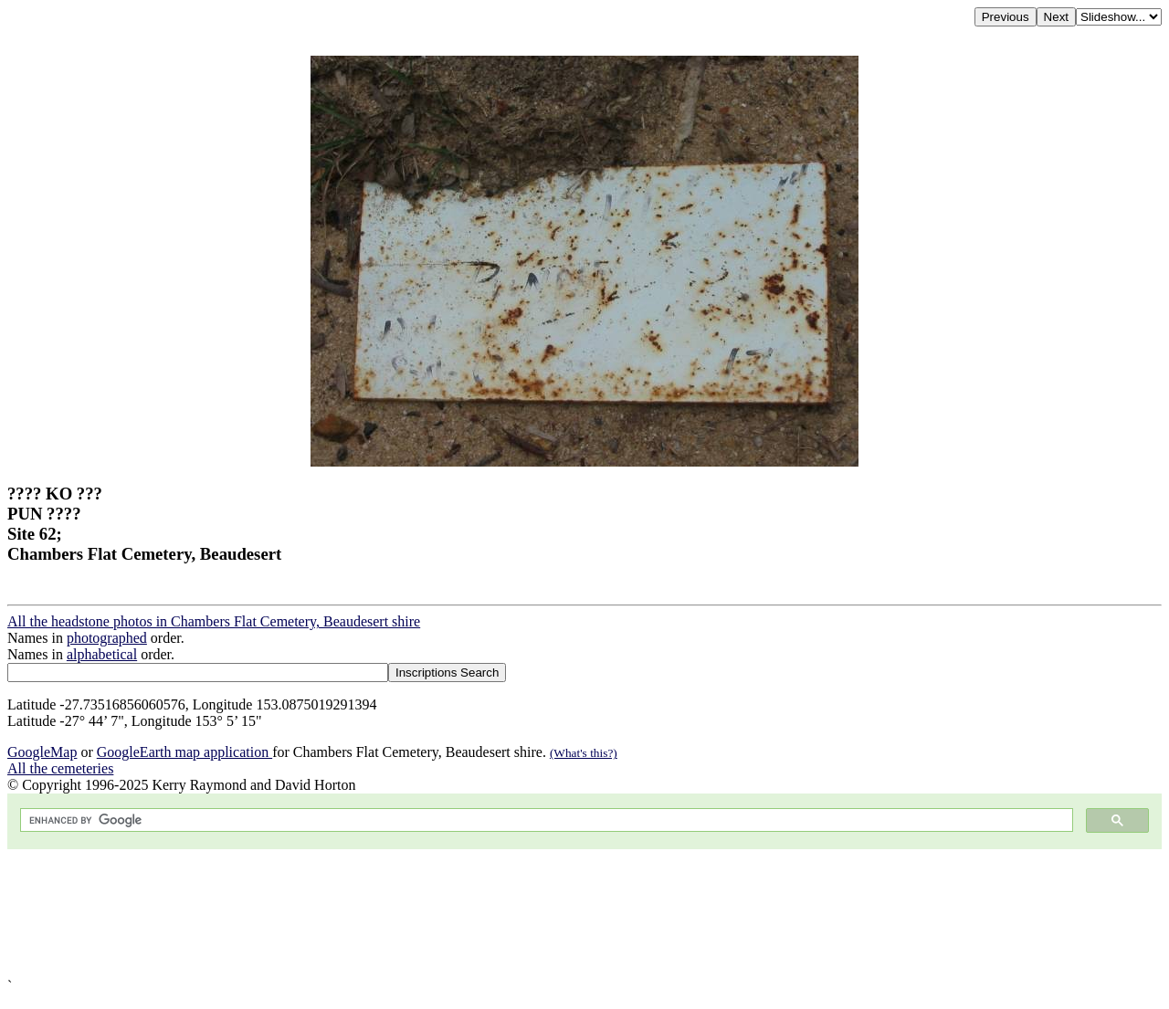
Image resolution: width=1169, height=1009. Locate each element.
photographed (107, 638)
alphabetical (102, 654)
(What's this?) (583, 753)
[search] (544, 820)
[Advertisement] (555, 913)
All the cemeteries (60, 768)
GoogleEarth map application (184, 752)
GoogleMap (42, 752)
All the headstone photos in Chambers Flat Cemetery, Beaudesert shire (213, 621)
